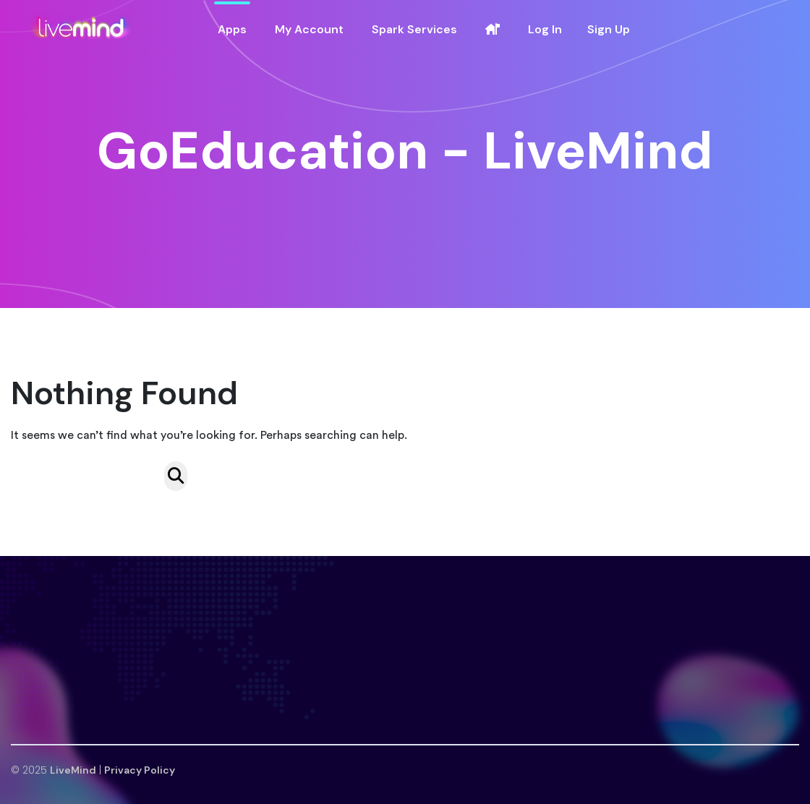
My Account (309, 29)
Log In (545, 29)
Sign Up (608, 29)
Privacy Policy (139, 770)
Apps (232, 29)
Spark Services (414, 29)
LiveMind (73, 770)
